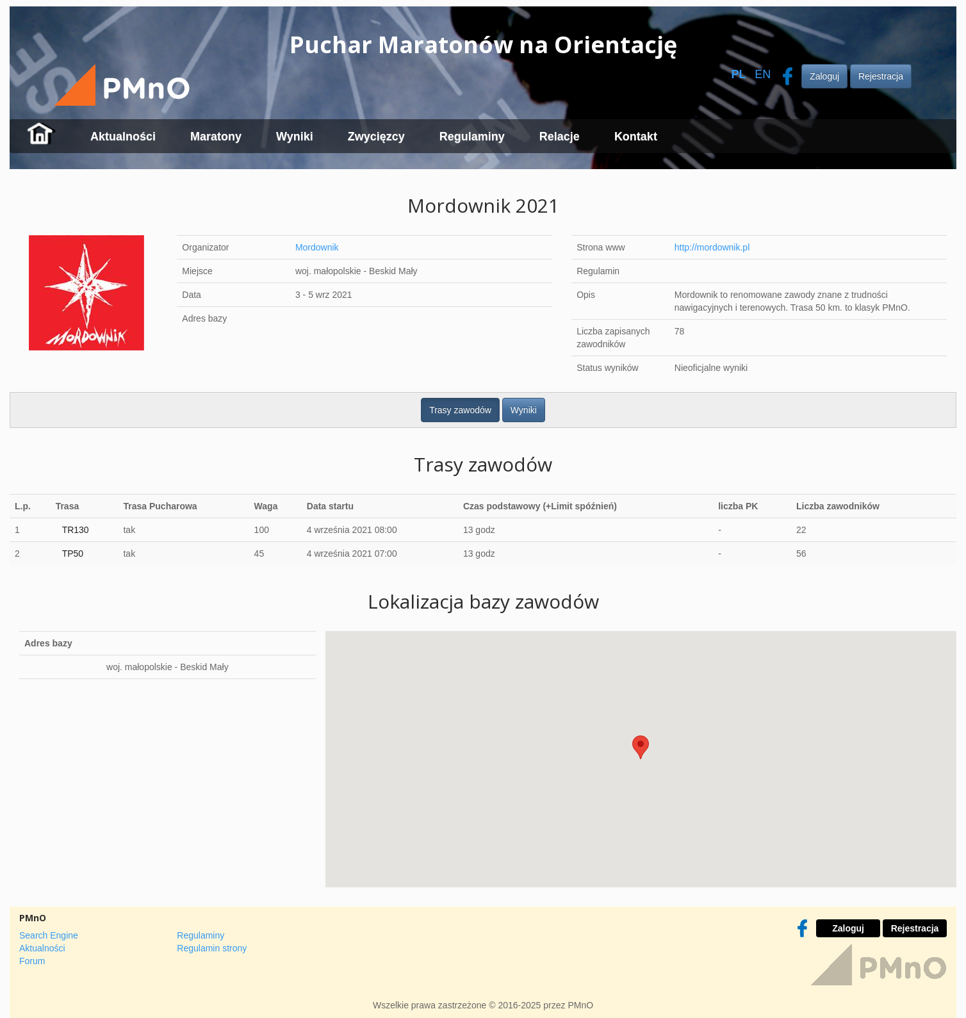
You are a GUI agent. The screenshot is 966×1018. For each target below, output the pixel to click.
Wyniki (294, 136)
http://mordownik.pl (712, 247)
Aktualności (123, 136)
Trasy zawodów (460, 410)
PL (738, 74)
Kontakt (635, 136)
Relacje (559, 136)
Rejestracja (880, 76)
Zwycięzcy (376, 136)
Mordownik (317, 247)
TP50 (72, 553)
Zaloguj (824, 76)
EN (763, 74)
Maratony (216, 136)
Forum (32, 961)
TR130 (75, 530)
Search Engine (48, 935)
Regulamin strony (212, 948)
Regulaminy (472, 136)
